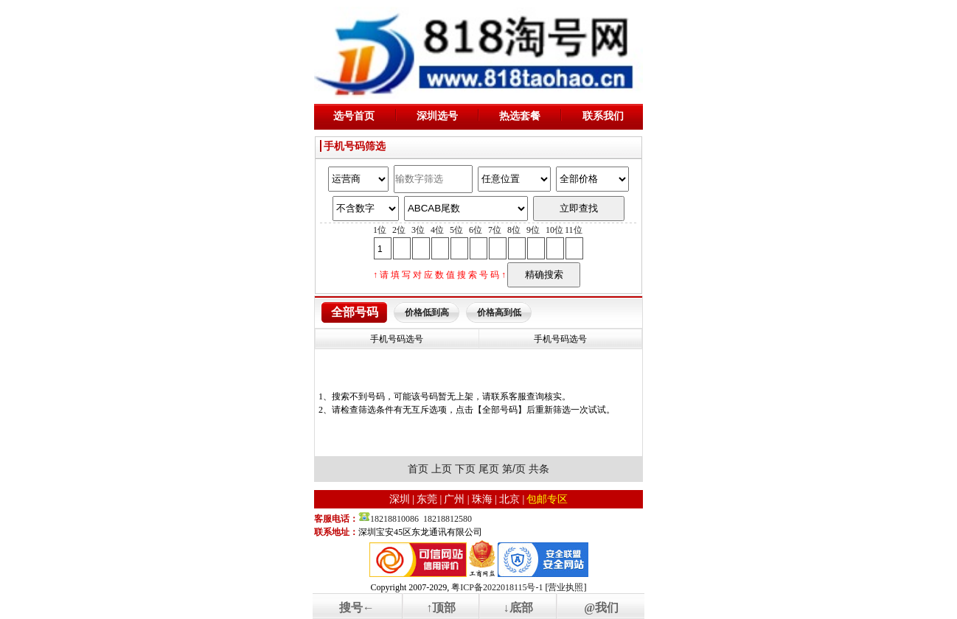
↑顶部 (441, 607)
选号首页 (354, 116)
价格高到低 (499, 312)
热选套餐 (519, 116)
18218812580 (447, 519)
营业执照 (565, 587)
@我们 (601, 607)
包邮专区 (547, 499)
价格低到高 (427, 312)
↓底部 (518, 607)
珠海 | (484, 499)
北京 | (511, 499)
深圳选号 (437, 116)
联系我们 (603, 116)
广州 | (456, 499)
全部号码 (354, 312)
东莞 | (429, 499)
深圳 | (401, 499)
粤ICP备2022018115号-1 (497, 587)
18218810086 (394, 519)
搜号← (357, 607)
